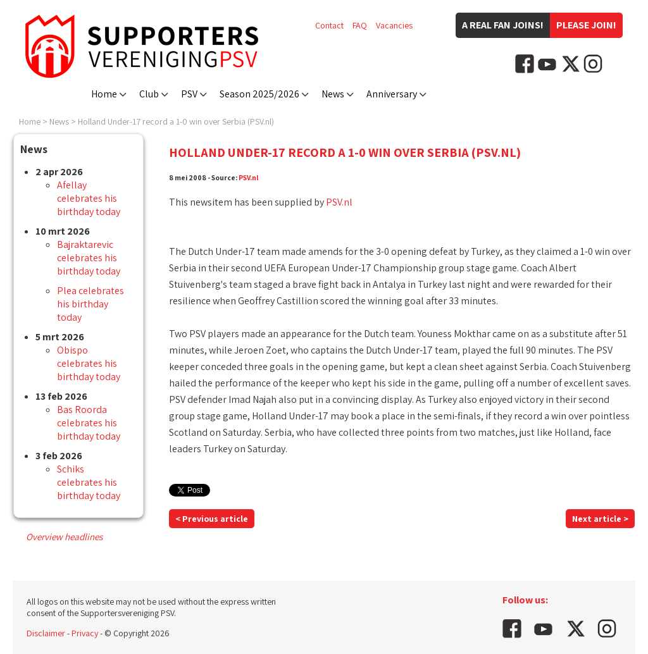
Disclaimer (46, 633)
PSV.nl (249, 177)
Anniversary (391, 94)
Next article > (600, 518)
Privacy (85, 633)
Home (104, 94)
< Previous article (211, 518)
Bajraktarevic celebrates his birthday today (88, 258)
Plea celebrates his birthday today (90, 304)
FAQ (359, 25)
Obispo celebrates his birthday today (88, 363)
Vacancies (394, 25)
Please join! (586, 25)
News (332, 94)
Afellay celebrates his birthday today (88, 198)
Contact (329, 25)
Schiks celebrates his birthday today (88, 482)
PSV (189, 94)
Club (149, 94)
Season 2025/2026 (259, 94)
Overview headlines (64, 537)
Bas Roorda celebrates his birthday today (88, 423)
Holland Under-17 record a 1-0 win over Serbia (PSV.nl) (176, 121)
